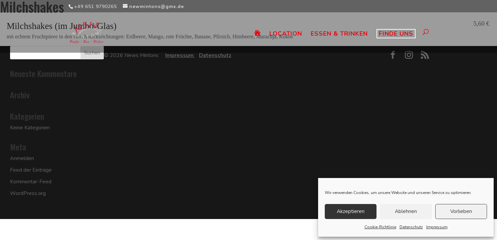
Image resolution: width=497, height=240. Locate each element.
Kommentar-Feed (30, 181)
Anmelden (22, 158)
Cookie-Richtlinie (380, 227)
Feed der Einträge (31, 170)
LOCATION (285, 34)
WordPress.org (28, 193)
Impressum (437, 227)
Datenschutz (411, 227)
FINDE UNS (396, 34)
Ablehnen (406, 211)
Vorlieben (461, 211)
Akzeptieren (350, 211)
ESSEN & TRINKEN (339, 34)
